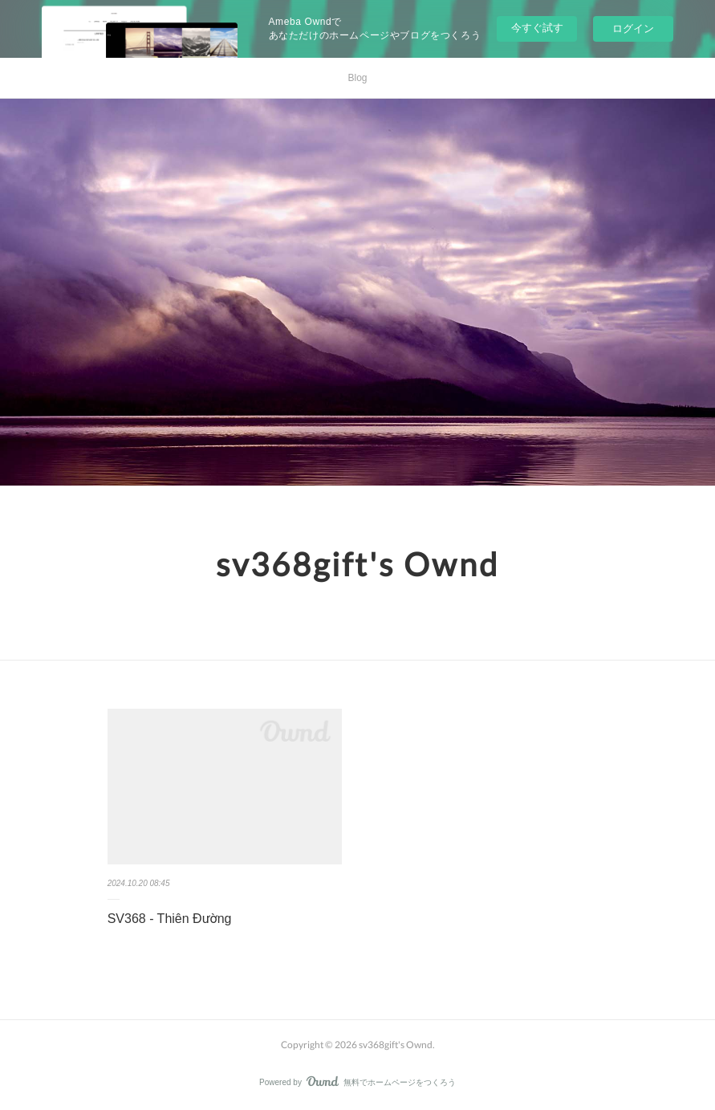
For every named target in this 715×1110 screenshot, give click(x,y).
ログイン (633, 28)
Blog (357, 77)
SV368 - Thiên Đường (170, 918)
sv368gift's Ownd (357, 564)
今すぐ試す (537, 28)
